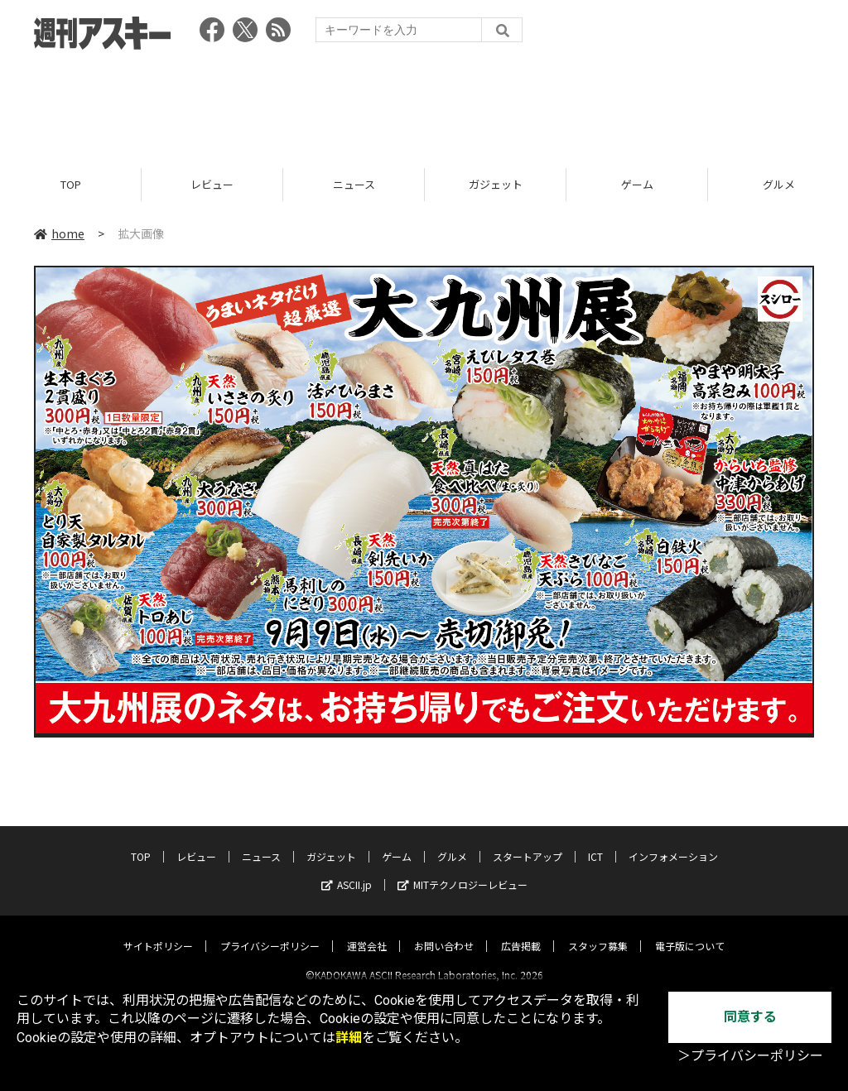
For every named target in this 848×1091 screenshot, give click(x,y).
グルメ (452, 842)
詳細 (348, 1037)
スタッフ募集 (598, 932)
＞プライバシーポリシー (750, 1056)
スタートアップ (527, 842)
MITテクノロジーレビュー (463, 870)
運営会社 (367, 932)
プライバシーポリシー (270, 932)
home (59, 233)
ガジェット (496, 184)
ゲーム (637, 184)
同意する (750, 1017)
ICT (595, 842)
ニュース (354, 184)
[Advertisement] (424, 103)
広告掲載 (521, 932)
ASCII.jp (346, 870)
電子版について (690, 932)
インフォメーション (673, 842)
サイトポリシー (158, 932)
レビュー (212, 184)
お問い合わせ (444, 932)
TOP (70, 184)
